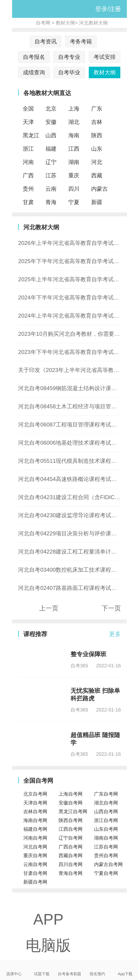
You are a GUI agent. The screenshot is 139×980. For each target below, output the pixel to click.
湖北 (73, 122)
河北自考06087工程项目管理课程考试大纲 (70, 424)
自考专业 (69, 57)
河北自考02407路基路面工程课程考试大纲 (70, 588)
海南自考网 (35, 820)
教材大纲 (65, 23)
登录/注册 (108, 8)
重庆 (73, 175)
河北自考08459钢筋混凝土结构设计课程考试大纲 (78, 388)
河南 (28, 162)
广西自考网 (71, 847)
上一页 (48, 608)
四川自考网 (71, 864)
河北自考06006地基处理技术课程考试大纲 (70, 443)
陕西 (96, 135)
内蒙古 (99, 189)
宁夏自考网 (106, 873)
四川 (73, 189)
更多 (115, 634)
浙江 (28, 149)
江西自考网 (71, 829)
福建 (50, 149)
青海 (50, 202)
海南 (73, 135)
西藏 (96, 175)
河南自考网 (35, 838)
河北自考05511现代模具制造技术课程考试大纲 (75, 461)
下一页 (111, 608)
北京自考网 (35, 794)
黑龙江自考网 (73, 811)
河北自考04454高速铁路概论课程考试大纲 (70, 479)
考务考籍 (81, 41)
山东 (96, 149)
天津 (28, 122)
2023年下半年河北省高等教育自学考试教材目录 (77, 352)
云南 (50, 189)
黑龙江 (31, 135)
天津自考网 (35, 803)
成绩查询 (34, 72)
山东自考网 (106, 829)
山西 (50, 135)
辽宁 (50, 162)
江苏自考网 (106, 847)
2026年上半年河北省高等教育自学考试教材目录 (77, 243)
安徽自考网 (71, 803)
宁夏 (73, 202)
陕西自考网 (71, 820)
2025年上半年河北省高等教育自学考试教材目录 (77, 279)
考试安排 (105, 57)
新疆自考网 (35, 882)
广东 (96, 108)
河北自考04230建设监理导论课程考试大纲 (70, 515)
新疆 (96, 202)
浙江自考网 (106, 820)
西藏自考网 (71, 855)
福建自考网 (35, 829)
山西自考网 (106, 811)
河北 (96, 162)
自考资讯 (46, 41)
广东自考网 (106, 794)
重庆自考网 (35, 855)
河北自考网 (35, 847)
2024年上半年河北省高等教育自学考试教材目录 (77, 316)
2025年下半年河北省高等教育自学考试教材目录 (77, 261)
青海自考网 (71, 873)
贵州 (28, 189)
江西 (73, 149)
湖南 (73, 162)
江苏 (50, 175)
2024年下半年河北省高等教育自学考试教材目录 (77, 297)
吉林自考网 (35, 811)
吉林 (96, 122)
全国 (28, 108)
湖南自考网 (106, 838)
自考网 (43, 23)
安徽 (50, 122)
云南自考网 (35, 864)
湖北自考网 (106, 803)
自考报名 (34, 57)
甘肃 (28, 202)
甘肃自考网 (35, 873)
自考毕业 (69, 72)
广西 (28, 175)
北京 (50, 108)
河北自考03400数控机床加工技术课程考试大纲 (75, 570)
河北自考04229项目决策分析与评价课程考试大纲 (78, 533)
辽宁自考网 (71, 838)
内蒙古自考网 (108, 864)
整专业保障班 (88, 654)
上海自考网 (71, 794)
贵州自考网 (106, 855)
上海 (73, 108)
